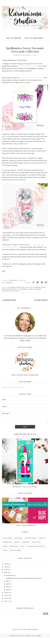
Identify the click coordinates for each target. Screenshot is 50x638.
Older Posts (40, 300)
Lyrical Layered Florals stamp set (31, 78)
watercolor (42, 538)
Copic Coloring (7, 538)
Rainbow (17, 542)
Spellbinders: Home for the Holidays (25, 487)
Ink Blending (18, 538)
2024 (6, 564)
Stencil (22, 546)
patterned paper (39, 287)
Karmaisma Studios (19, 635)
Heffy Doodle (14, 546)
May (7, 587)
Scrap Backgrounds (10, 289)
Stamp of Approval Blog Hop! (26, 525)
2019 (6, 595)
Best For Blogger (36, 635)
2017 (6, 601)
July (7, 581)
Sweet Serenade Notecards (28, 66)
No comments (7, 282)
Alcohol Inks (25, 542)
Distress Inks (36, 542)
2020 (6, 592)
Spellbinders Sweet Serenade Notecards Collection (25, 50)
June (7, 584)
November (10, 575)
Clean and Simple (15, 550)
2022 (6, 570)
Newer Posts (10, 300)
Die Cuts (29, 287)
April (7, 590)
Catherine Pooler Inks (16, 287)
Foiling (5, 546)
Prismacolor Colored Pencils (35, 546)
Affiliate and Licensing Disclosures (13, 387)
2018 (6, 598)
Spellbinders (23, 289)
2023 (6, 567)
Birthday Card (7, 542)
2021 (6, 572)
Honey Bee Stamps (30, 538)
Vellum (5, 550)
